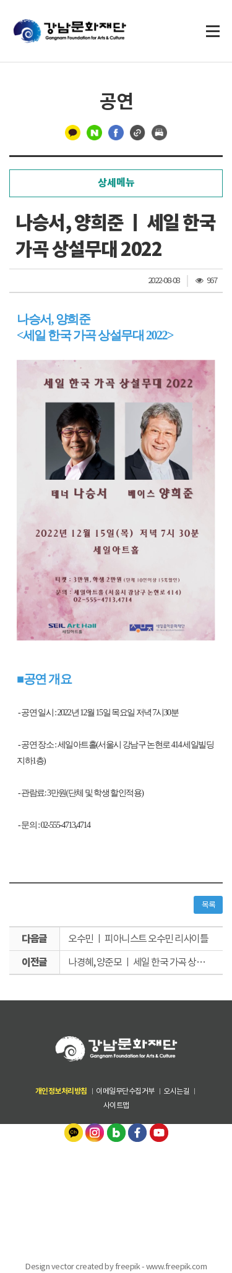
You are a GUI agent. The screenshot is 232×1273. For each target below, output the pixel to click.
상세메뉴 (116, 182)
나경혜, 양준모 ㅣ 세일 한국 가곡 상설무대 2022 (145, 962)
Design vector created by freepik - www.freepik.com (116, 1266)
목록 (208, 905)
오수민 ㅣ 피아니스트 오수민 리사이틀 (138, 938)
